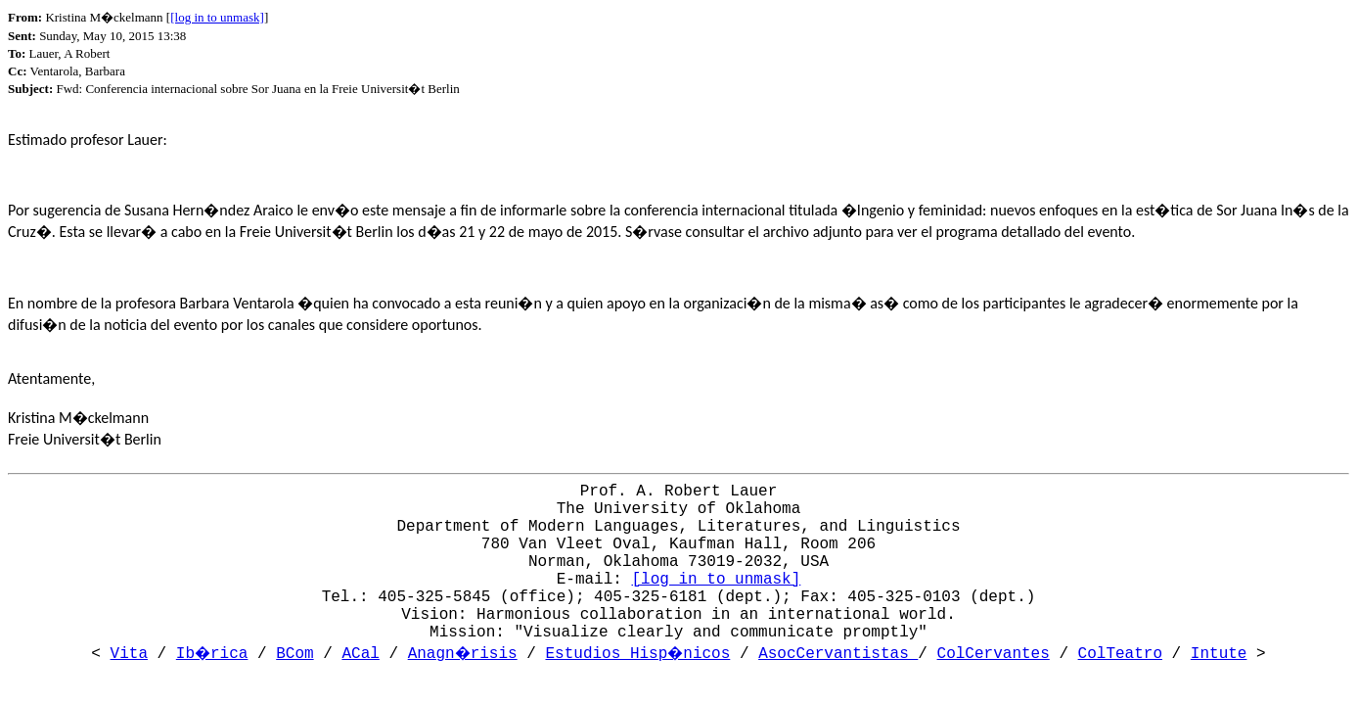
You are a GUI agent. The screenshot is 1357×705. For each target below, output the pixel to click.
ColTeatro (1120, 654)
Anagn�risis (463, 654)
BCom (294, 654)
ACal (360, 654)
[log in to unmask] (217, 17)
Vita (129, 654)
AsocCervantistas (838, 654)
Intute (1219, 654)
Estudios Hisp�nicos (637, 654)
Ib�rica (212, 654)
